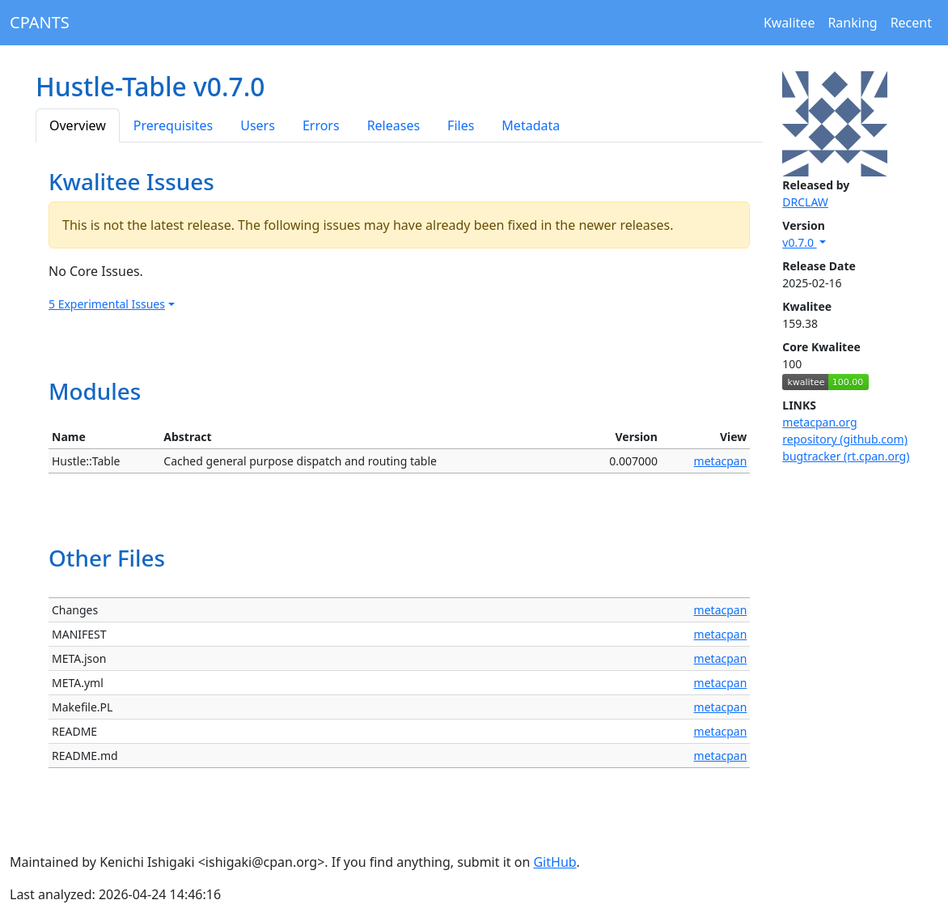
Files (460, 125)
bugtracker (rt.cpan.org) (845, 456)
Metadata (531, 125)
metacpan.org (819, 422)
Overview (77, 125)
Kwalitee (789, 23)
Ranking (852, 23)
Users (257, 125)
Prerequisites (173, 125)
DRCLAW (805, 202)
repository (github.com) (845, 439)
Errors (321, 125)
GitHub (554, 862)
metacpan (720, 461)
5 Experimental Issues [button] (107, 304)
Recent (911, 23)
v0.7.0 (799, 242)
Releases (393, 125)
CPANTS (40, 22)
